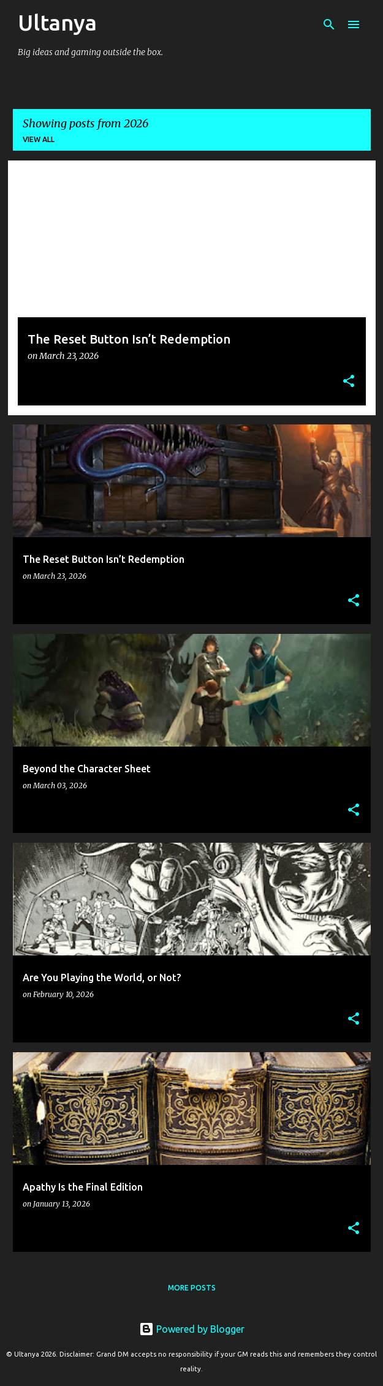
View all (39, 139)
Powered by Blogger (192, 1329)
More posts (192, 1288)
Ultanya (57, 22)
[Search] (329, 24)
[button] (348, 382)
